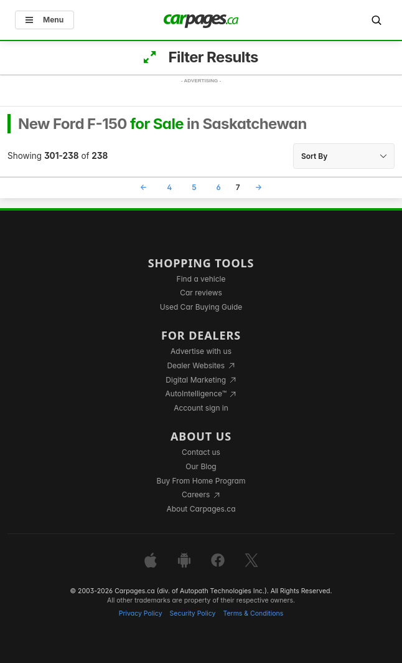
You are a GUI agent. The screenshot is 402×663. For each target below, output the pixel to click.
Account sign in (201, 408)
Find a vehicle (201, 279)
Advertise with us (201, 351)
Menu (44, 19)
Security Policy (193, 613)
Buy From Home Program (201, 480)
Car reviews (201, 292)
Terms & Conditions (253, 613)
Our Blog (200, 466)
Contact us (201, 452)
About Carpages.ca (200, 508)
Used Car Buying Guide (201, 307)
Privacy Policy (140, 613)
